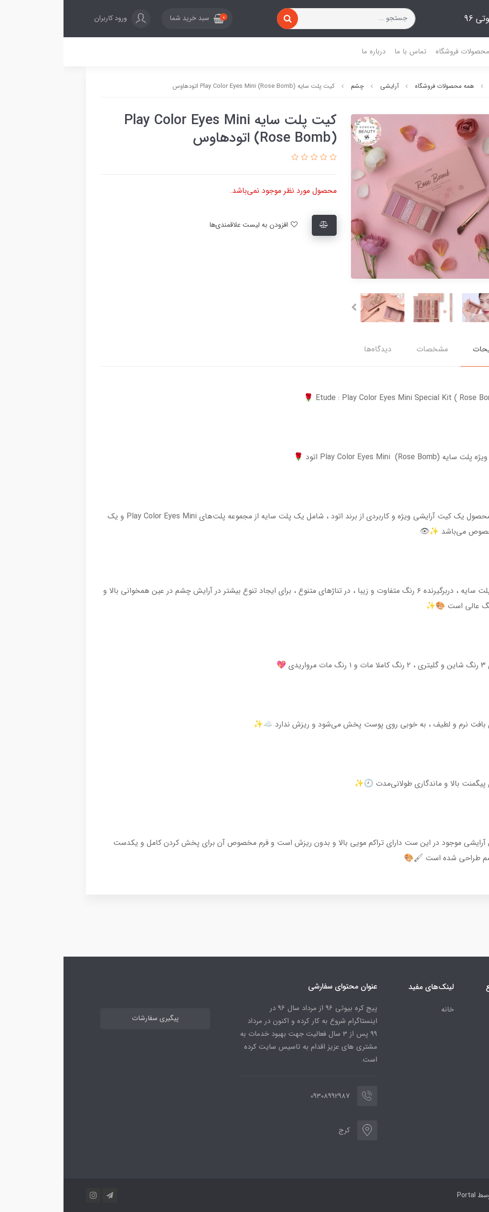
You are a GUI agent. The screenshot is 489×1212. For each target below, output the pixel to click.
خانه (455, 51)
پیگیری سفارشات (91, 1018)
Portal (402, 1195)
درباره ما (310, 51)
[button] (133, 18)
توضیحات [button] (424, 349)
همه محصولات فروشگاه (406, 51)
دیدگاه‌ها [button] (314, 349)
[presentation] (449, 307)
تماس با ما (347, 51)
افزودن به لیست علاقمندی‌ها (190, 225)
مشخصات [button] (368, 349)
